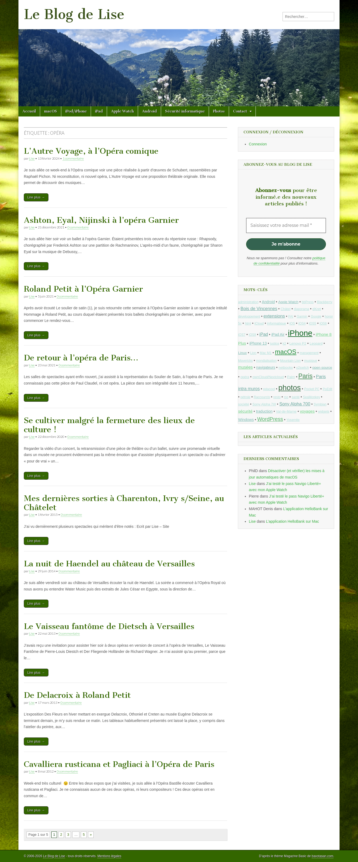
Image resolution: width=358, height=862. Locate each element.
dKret (317, 309)
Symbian (320, 404)
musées (245, 367)
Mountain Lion (290, 361)
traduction (264, 411)
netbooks (286, 368)
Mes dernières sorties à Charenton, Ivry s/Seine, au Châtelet (124, 503)
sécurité (245, 411)
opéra (245, 377)
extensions (274, 316)
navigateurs (265, 368)
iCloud (259, 323)
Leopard (316, 343)
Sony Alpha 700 (294, 403)
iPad (99, 111)
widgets (323, 411)
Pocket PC (311, 389)
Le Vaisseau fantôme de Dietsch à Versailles (109, 626)
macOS (50, 111)
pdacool (269, 389)
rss (286, 397)
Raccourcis (262, 397)
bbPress (308, 302)
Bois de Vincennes (259, 308)
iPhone (300, 333)
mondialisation (266, 361)
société (243, 404)
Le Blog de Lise (74, 14)
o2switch (302, 368)
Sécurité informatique (185, 111)
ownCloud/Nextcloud (268, 377)
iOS (292, 323)
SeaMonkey (311, 397)
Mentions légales (109, 856)
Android (149, 111)
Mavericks (245, 361)
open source (322, 368)
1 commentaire (73, 158)
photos (289, 387)
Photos (219, 111)
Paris (305, 375)
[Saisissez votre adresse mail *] (286, 225)
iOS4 (302, 323)
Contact (240, 111)
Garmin (302, 316)
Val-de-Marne (286, 411)
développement (249, 316)
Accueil (29, 111)
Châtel (286, 309)
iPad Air (277, 334)
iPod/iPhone (76, 111)
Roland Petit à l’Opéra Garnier (83, 289)
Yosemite (292, 420)
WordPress (270, 419)
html (248, 323)
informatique (276, 323)
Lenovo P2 (298, 343)
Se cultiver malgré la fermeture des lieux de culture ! (109, 425)
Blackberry (325, 302)
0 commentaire (78, 227)
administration (248, 302)
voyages (307, 411)
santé (295, 397)
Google (316, 316)
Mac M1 (266, 353)
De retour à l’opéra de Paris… (81, 358)
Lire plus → (36, 197)
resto (277, 397)
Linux (242, 353)
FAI (291, 316)
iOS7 (241, 335)
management (309, 353)
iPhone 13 (258, 343)
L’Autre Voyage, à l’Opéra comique (91, 151)
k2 (284, 343)
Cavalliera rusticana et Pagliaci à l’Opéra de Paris (119, 764)
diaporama (301, 309)
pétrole (245, 397)
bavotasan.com (322, 856)
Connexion (258, 144)
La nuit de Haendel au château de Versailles (109, 564)
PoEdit (327, 389)
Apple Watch (122, 111)
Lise (32, 158)
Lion (253, 353)
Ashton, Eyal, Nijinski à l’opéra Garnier (101, 220)
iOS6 (323, 323)
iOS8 (252, 335)
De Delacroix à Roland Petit (77, 695)
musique (310, 361)
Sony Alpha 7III (264, 404)
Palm (291, 377)
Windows (246, 419)
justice (274, 343)
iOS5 (312, 323)
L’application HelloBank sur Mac (292, 521)
